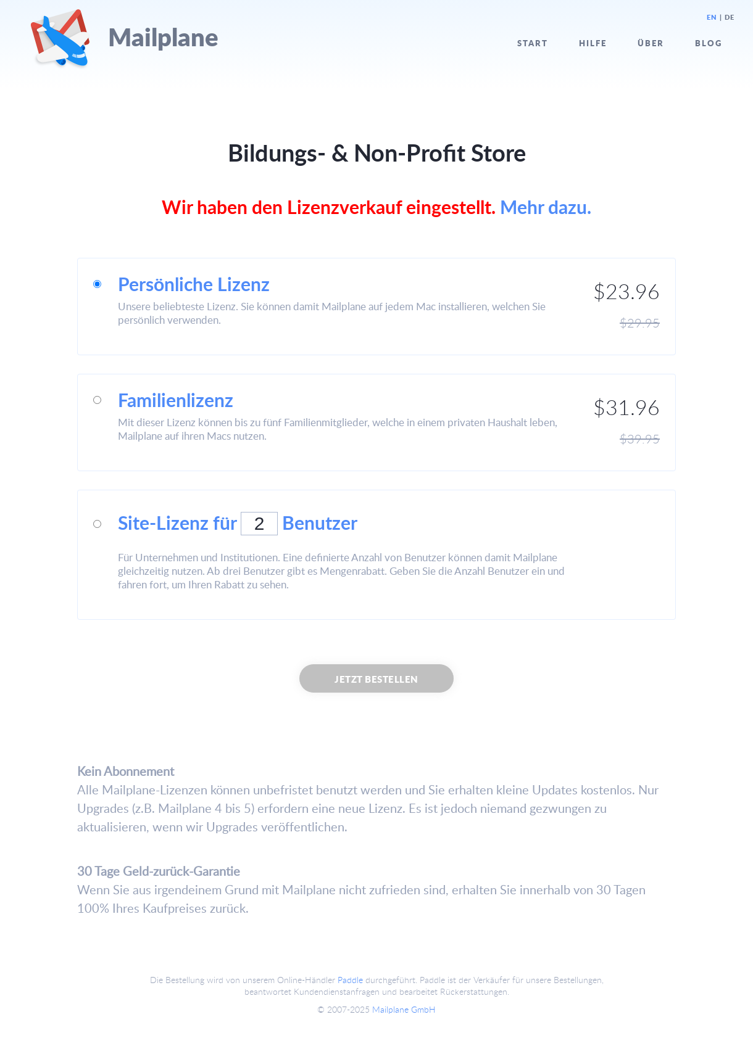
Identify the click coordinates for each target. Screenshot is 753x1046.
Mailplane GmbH (404, 1009)
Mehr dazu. (545, 207)
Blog (708, 43)
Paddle (350, 980)
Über (651, 43)
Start (532, 43)
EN (712, 17)
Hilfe (593, 43)
